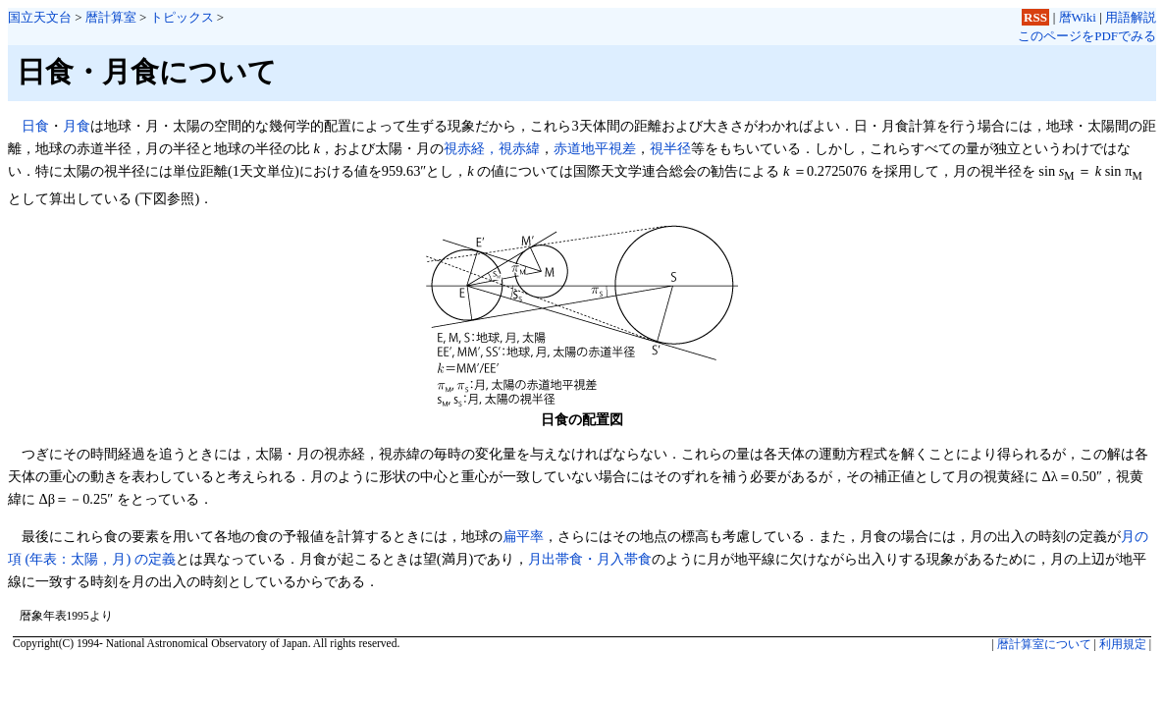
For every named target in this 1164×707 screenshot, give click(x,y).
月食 (76, 126)
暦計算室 (110, 17)
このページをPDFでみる (1087, 35)
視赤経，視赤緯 (492, 148)
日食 (35, 126)
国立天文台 (40, 17)
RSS (1035, 17)
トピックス (182, 17)
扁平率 (523, 536)
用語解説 (1130, 17)
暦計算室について (1044, 644)
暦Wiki (1077, 17)
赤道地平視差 (595, 148)
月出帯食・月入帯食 (590, 559)
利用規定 (1122, 644)
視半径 (670, 148)
